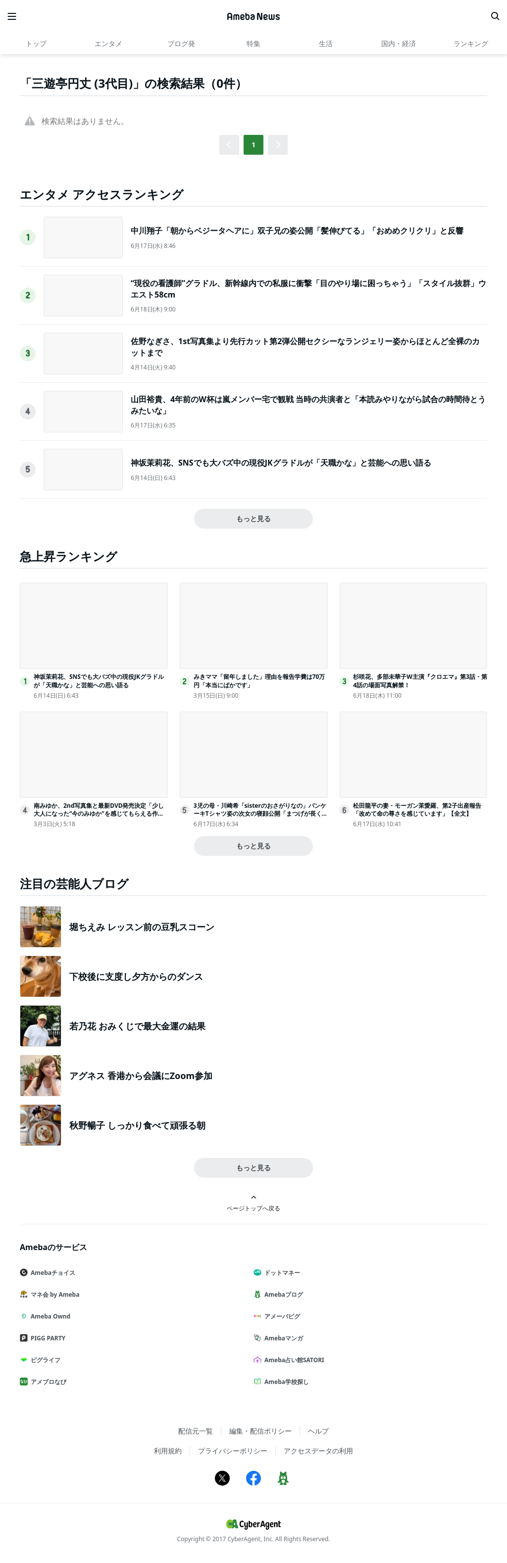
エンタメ (108, 43)
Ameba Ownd (49, 1316)
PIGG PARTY (46, 1338)
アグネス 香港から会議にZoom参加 (140, 1076)
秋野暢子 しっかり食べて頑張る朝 (137, 1125)
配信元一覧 (195, 1431)
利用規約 (168, 1450)
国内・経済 (398, 43)
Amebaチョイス (51, 1272)
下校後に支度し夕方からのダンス (136, 976)
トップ (36, 43)
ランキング (471, 43)
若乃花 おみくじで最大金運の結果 (137, 1026)
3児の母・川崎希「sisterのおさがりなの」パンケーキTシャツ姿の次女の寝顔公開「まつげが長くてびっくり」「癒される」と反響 (260, 814)
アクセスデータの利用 (318, 1450)
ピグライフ (44, 1360)
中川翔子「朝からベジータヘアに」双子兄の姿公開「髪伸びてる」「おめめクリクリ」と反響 (297, 230)
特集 (253, 43)
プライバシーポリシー (232, 1450)
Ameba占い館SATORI (293, 1360)
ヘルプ (318, 1431)
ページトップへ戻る (253, 1203)
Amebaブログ (282, 1294)
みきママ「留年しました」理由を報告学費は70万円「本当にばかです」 (259, 680)
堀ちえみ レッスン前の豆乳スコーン (141, 927)
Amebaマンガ (282, 1338)
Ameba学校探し (285, 1382)
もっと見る (253, 518)
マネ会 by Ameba (53, 1294)
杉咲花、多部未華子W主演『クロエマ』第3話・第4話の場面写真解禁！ (420, 680)
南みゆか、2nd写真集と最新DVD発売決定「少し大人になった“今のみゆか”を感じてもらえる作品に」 (99, 814)
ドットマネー (281, 1272)
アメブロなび (47, 1382)
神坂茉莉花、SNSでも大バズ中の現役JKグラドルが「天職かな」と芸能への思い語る (281, 462)
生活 (326, 43)
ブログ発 (181, 43)
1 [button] (253, 144)
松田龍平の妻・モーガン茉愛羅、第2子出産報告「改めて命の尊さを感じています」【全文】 (417, 809)
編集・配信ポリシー (260, 1431)
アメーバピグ (281, 1316)
